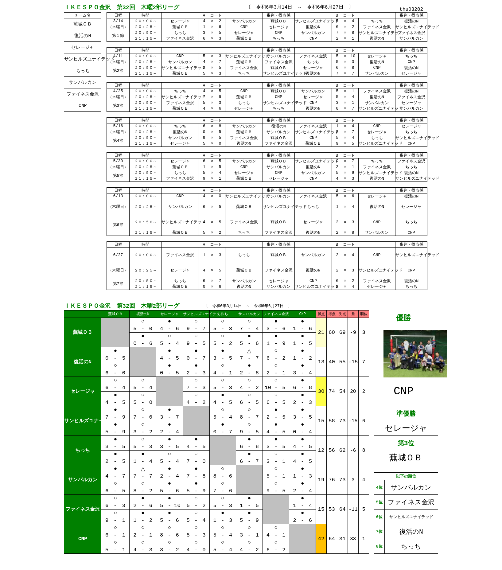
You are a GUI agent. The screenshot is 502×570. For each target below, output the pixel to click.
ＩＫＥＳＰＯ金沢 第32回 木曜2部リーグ (122, 7)
